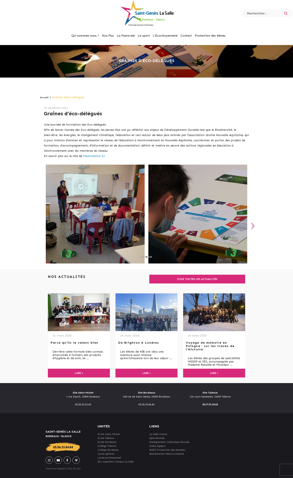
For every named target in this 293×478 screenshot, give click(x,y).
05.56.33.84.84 (63, 447)
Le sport (144, 35)
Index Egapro (157, 446)
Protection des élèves (210, 35)
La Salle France (158, 434)
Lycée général (106, 453)
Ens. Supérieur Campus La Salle (116, 461)
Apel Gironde (157, 438)
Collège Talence (107, 446)
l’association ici (94, 156)
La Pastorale (126, 35)
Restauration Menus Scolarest (166, 453)
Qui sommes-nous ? (85, 35)
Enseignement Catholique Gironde (169, 442)
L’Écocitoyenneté (165, 35)
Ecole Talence (106, 438)
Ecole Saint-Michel (109, 434)
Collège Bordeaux (108, 449)
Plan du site (74, 468)
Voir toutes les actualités (197, 279)
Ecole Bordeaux (107, 442)
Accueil (44, 97)
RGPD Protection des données (167, 449)
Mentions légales (55, 468)
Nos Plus (108, 35)
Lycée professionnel (109, 457)
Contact (186, 35)
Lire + (79, 373)
